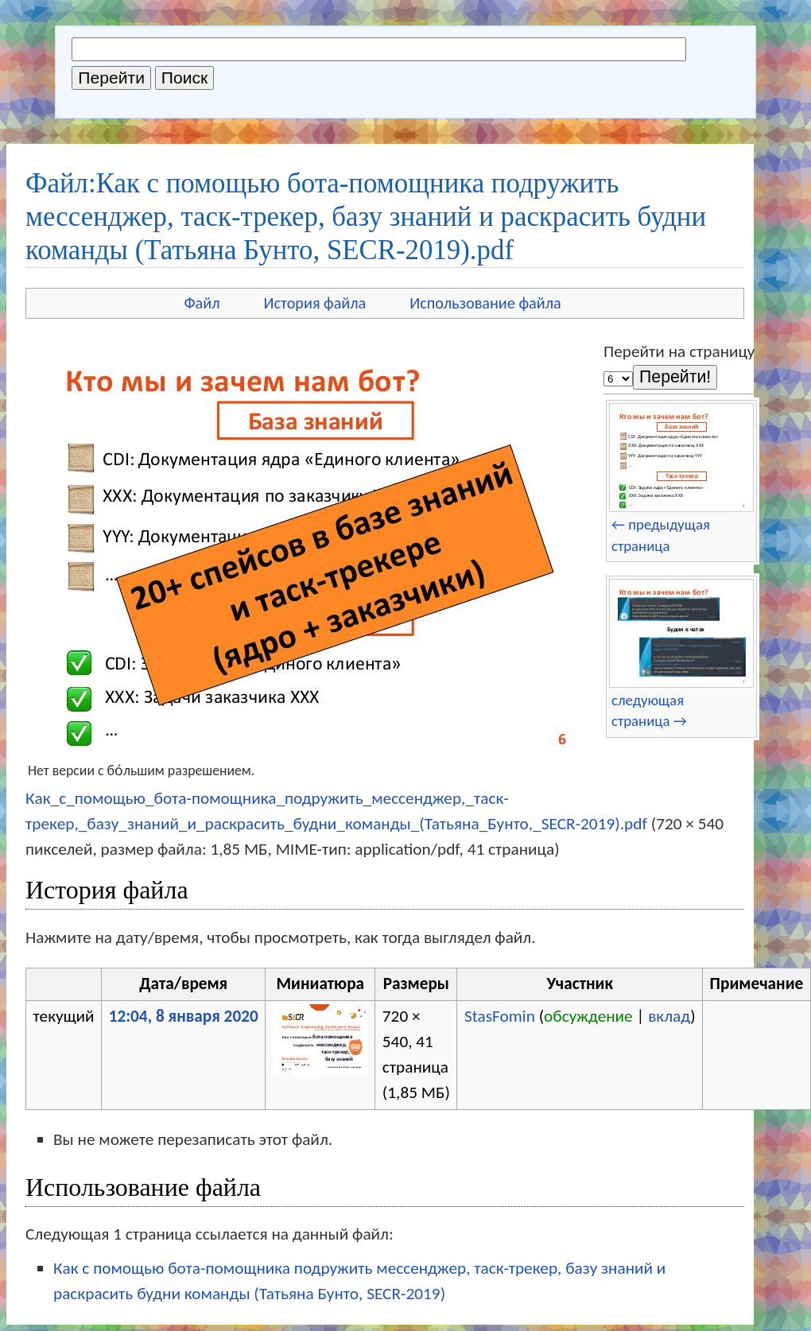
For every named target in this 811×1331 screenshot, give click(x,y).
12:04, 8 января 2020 (183, 1016)
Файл (201, 302)
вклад (669, 1016)
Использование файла (485, 302)
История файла (315, 302)
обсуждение (588, 1016)
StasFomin (499, 1016)
